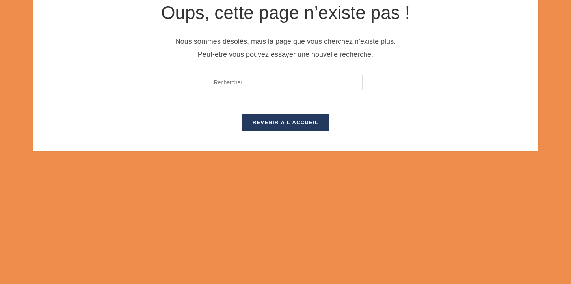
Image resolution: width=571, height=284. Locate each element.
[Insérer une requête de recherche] (286, 82)
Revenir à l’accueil (286, 122)
